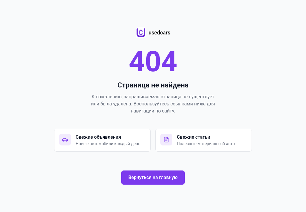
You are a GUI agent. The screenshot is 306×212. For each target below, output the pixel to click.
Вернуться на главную (153, 177)
